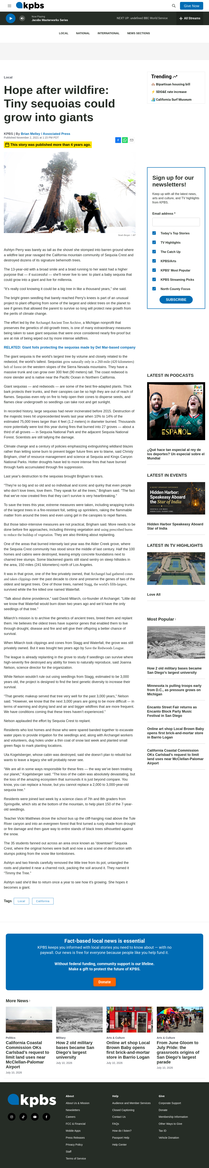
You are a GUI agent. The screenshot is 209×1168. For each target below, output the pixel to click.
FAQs (115, 1123)
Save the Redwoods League (104, 648)
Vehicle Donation (169, 1137)
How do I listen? (122, 1130)
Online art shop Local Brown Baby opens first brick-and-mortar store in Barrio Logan (175, 733)
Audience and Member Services (131, 1103)
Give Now (191, 5)
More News (18, 1000)
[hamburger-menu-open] (9, 6)
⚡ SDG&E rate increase (169, 92)
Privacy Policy (74, 1144)
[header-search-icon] (173, 6)
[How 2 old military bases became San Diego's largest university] (79, 1020)
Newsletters (73, 1110)
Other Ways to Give (170, 1123)
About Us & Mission (77, 1103)
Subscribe (176, 300)
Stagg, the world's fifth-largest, (105, 584)
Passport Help (120, 1137)
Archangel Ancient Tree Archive (58, 323)
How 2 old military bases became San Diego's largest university (174, 670)
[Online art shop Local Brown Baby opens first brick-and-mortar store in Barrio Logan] (130, 1020)
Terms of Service (76, 1158)
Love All (153, 594)
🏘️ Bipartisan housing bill (170, 84)
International (108, 33)
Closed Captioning (123, 1110)
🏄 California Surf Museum (171, 99)
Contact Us (119, 1116)
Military (61, 1037)
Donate (104, 982)
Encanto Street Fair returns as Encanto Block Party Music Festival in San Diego (172, 711)
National (83, 33)
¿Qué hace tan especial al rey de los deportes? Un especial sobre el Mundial (176, 454)
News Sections (138, 33)
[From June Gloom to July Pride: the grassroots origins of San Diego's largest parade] (180, 1020)
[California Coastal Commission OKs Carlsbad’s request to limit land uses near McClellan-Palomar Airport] (29, 1020)
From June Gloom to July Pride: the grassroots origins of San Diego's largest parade (178, 1052)
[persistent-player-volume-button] (22, 19)
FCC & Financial (75, 1123)
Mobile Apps (73, 1130)
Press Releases (75, 1137)
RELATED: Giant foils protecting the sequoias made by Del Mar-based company (70, 347)
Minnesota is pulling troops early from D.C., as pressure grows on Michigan (174, 690)
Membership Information (173, 1116)
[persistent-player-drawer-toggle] (189, 19)
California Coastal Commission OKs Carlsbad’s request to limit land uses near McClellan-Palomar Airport (175, 757)
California (42, 901)
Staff (68, 1151)
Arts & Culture (116, 1037)
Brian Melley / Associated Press (45, 134)
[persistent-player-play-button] (10, 19)
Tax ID (162, 1130)
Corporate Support (170, 1103)
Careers (70, 1116)
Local (63, 33)
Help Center (119, 1144)
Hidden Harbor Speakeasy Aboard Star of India (175, 526)
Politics (10, 1037)
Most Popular (162, 619)
